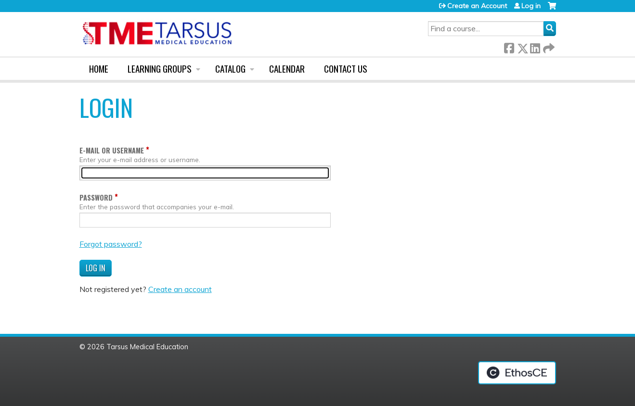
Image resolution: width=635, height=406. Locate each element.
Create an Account (477, 5)
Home (98, 69)
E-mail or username (111, 150)
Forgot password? (110, 244)
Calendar (287, 69)
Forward (548, 46)
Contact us (345, 69)
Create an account (180, 289)
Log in (531, 5)
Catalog (230, 69)
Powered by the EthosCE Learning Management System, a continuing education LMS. (517, 372)
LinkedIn (535, 46)
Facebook (509, 46)
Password (96, 197)
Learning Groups (160, 69)
